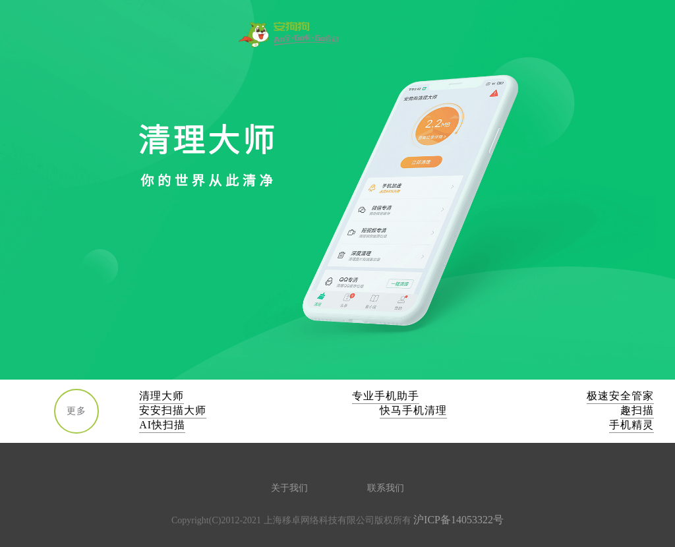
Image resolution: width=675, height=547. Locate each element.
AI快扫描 (162, 424)
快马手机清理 (413, 410)
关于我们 (289, 488)
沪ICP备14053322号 (458, 519)
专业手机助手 (385, 395)
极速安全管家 (620, 395)
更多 (76, 411)
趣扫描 (637, 410)
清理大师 (161, 395)
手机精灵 (631, 424)
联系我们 (385, 488)
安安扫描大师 (172, 410)
